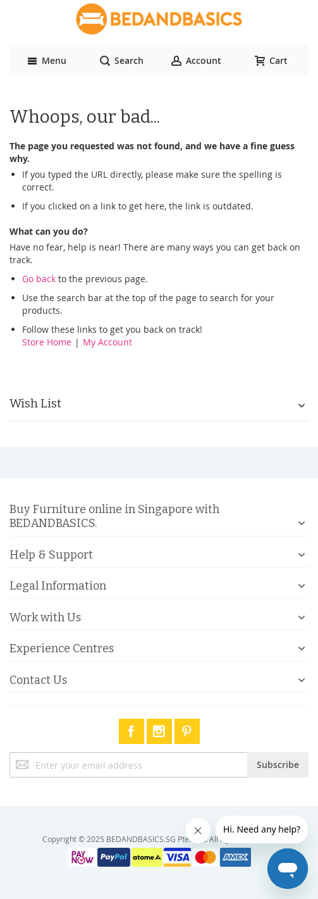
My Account (107, 342)
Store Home (46, 342)
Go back (39, 279)
